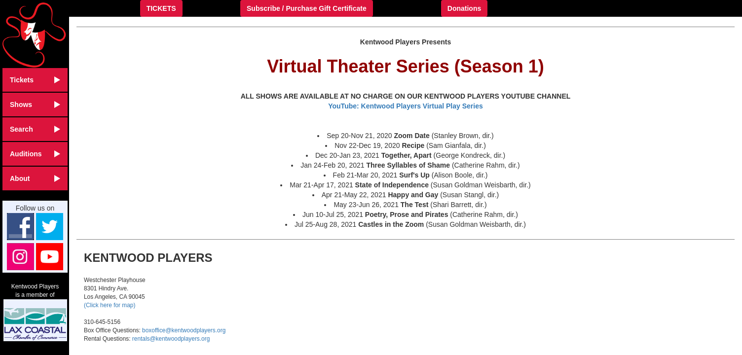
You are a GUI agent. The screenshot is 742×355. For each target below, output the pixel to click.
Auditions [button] (35, 154)
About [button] (35, 178)
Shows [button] (35, 104)
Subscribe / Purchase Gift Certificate (307, 8)
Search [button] (35, 129)
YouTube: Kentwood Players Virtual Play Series (405, 106)
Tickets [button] (35, 80)
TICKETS (161, 8)
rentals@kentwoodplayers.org (171, 338)
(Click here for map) (109, 305)
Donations (464, 8)
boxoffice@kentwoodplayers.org (183, 330)
